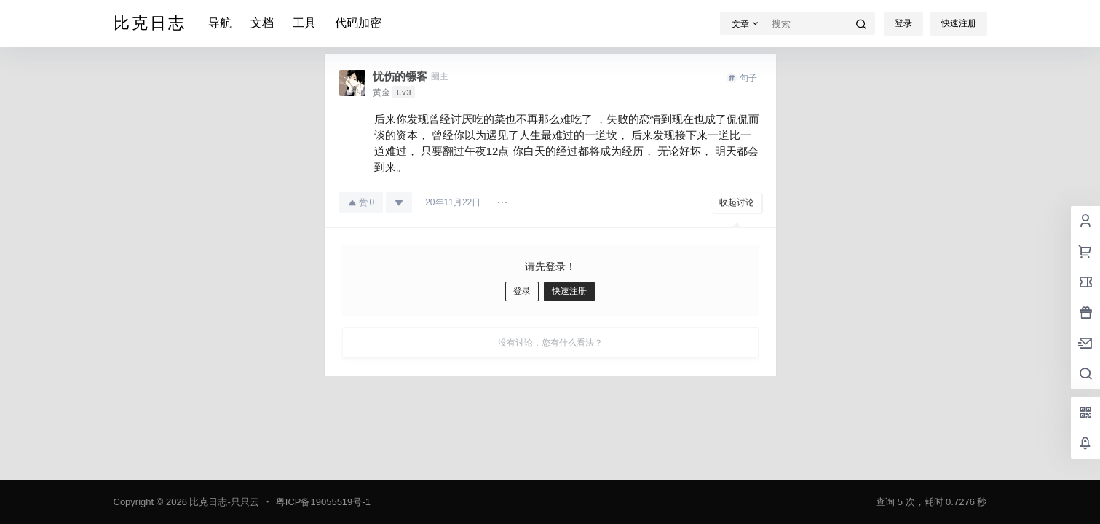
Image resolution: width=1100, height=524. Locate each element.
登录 (903, 23)
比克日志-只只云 (223, 501)
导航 (220, 23)
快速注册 (958, 23)
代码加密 (358, 23)
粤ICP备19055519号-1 (323, 501)
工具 (304, 23)
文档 (262, 23)
